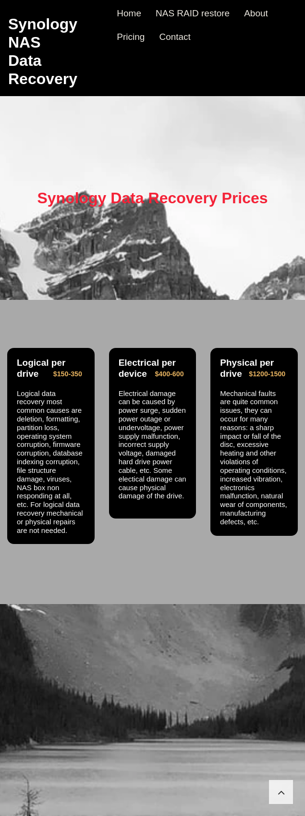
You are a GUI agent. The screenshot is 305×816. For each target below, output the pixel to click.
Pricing (131, 37)
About (256, 13)
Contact (174, 37)
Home (129, 13)
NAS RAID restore (193, 13)
